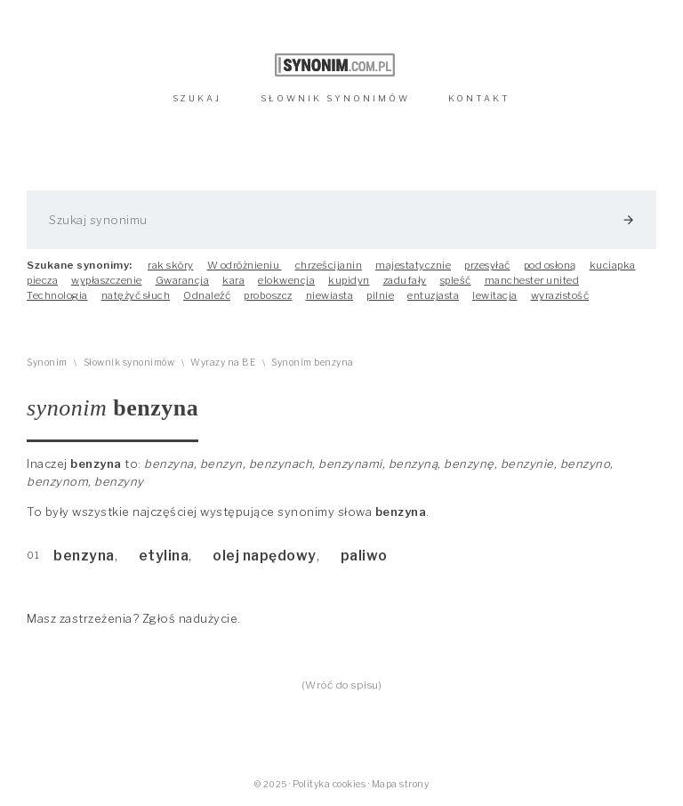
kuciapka (613, 265)
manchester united (532, 280)
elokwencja (286, 280)
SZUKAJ (197, 98)
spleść (455, 280)
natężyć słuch (136, 295)
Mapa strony (401, 784)
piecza (42, 280)
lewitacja (495, 295)
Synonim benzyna (312, 362)
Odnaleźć (206, 295)
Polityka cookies (329, 784)
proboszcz (268, 295)
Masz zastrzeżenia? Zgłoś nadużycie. (134, 618)
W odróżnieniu (244, 265)
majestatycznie (413, 265)
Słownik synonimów (129, 362)
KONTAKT (479, 98)
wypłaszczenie (106, 280)
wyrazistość (560, 295)
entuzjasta (433, 295)
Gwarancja (183, 280)
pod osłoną (550, 265)
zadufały (405, 280)
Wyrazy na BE (222, 362)
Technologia (57, 295)
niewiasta (330, 295)
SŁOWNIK (335, 98)
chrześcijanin (329, 265)
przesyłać (487, 265)
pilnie (380, 295)
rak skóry (171, 265)
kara (233, 280)
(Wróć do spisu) (341, 685)
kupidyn (349, 280)
